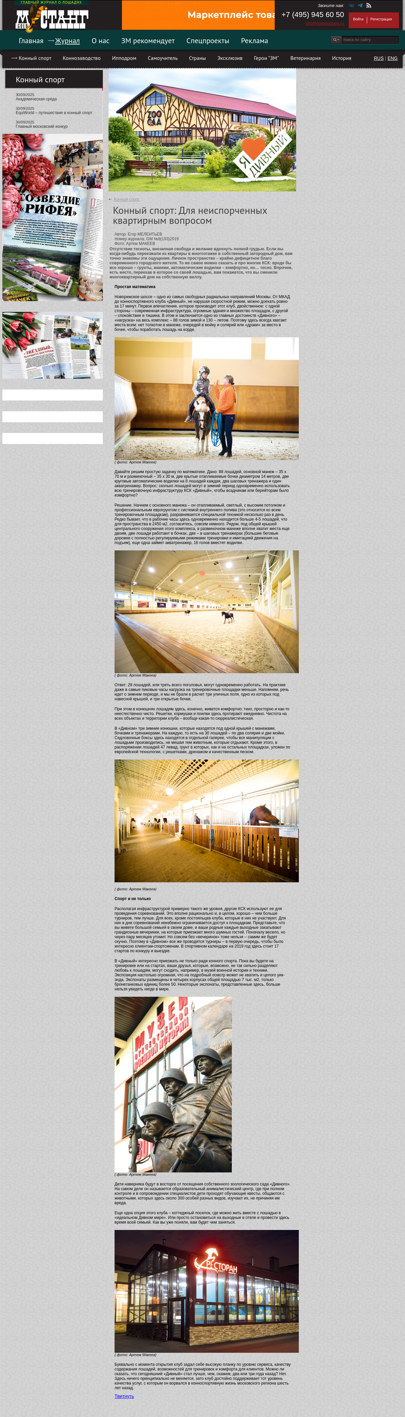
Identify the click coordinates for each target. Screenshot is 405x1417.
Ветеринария (305, 58)
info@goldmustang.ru (325, 23)
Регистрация (381, 19)
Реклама (254, 40)
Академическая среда (36, 99)
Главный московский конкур (42, 126)
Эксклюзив (230, 58)
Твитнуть (124, 1396)
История (341, 58)
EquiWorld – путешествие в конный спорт (54, 112)
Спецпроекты (208, 40)
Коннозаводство (81, 58)
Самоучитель (163, 58)
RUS (379, 58)
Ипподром (124, 58)
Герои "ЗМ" (266, 58)
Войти (358, 19)
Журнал (67, 40)
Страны (197, 58)
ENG (393, 58)
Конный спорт (35, 58)
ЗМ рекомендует (148, 40)
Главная (31, 40)
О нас (100, 40)
